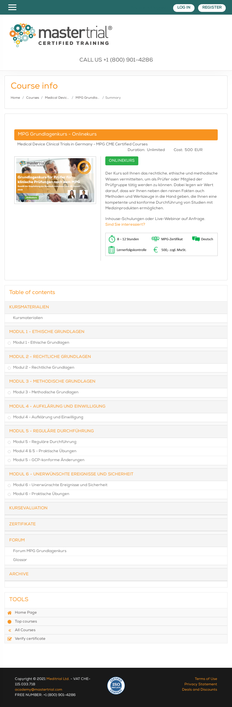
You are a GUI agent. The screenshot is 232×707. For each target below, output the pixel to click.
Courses (32, 98)
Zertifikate (22, 524)
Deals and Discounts (199, 690)
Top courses (22, 621)
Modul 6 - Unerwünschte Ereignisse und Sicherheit (71, 474)
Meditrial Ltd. (58, 679)
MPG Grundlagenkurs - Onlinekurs (57, 134)
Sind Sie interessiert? (125, 225)
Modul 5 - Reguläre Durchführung (51, 431)
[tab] (116, 307)
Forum (17, 540)
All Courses (21, 630)
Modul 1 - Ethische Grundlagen (46, 332)
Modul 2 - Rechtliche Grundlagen (50, 357)
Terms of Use (206, 679)
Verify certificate (26, 639)
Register (212, 8)
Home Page (22, 612)
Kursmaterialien (29, 307)
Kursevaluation (28, 508)
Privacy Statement (200, 684)
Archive (19, 574)
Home (15, 98)
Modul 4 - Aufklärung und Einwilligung (57, 407)
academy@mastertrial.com (38, 690)
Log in (183, 8)
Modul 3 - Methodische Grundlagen (52, 382)
